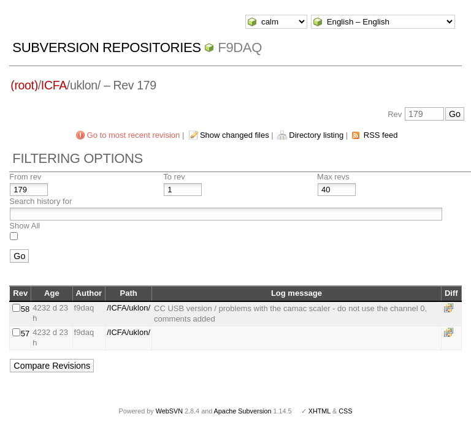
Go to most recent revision (133, 135)
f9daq (240, 47)
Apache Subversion (243, 411)
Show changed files (234, 135)
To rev (174, 176)
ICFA (54, 85)
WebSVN (169, 411)
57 (25, 333)
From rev (25, 176)
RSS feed (381, 135)
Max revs (333, 176)
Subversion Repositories (106, 47)
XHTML (319, 411)
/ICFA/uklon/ (128, 307)
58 (25, 309)
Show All (24, 225)
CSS (345, 411)
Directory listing (316, 135)
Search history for (40, 201)
